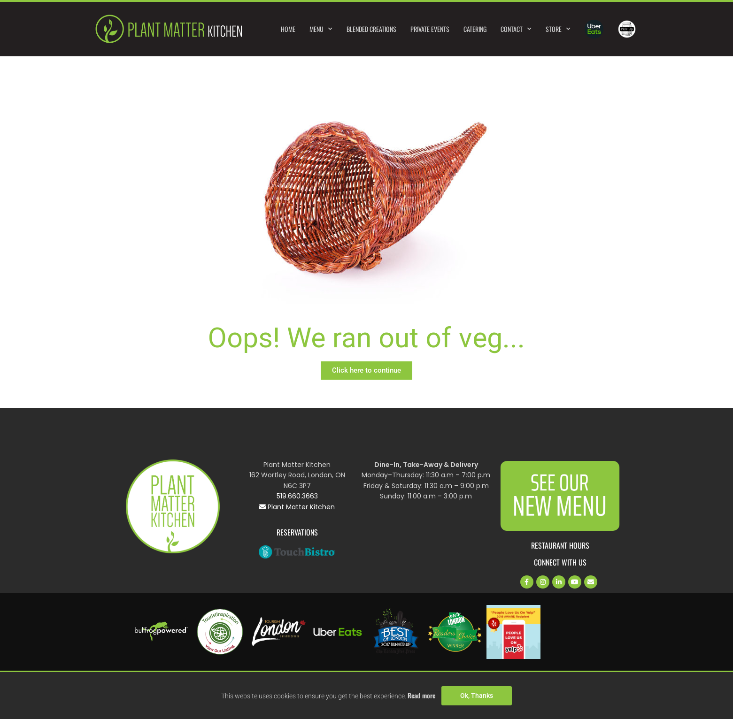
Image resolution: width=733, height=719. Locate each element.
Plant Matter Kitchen (297, 507)
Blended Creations (371, 29)
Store (558, 29)
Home (288, 29)
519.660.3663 (297, 496)
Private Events (429, 29)
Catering (474, 29)
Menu (320, 29)
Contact (516, 29)
